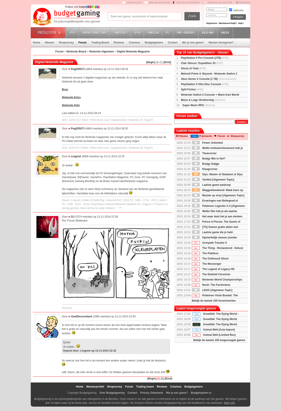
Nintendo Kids (71, 105)
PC (168, 32)
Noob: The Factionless (211, 284)
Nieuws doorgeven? (221, 42)
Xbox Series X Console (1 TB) (208, 78)
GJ (72, 216)
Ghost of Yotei (193, 68)
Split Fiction (192, 89)
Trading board (145, 386)
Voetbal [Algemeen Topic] (213, 179)
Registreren (211, 23)
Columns (134, 42)
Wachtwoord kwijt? (228, 23)
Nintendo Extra (71, 97)
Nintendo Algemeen (101, 51)
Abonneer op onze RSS (220, 2)
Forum (82, 42)
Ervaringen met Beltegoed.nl (215, 200)
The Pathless (205, 253)
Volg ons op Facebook (188, 2)
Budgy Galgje (205, 163)
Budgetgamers (154, 42)
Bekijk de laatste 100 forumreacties (214, 300)
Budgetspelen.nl (201, 392)
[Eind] (167, 62)
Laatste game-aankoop (211, 184)
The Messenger (207, 263)
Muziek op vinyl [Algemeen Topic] (218, 195)
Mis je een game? (193, 42)
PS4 (138, 32)
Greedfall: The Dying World (220, 319)
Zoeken (241, 122)
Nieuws (49, 42)
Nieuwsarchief (95, 386)
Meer (226, 32)
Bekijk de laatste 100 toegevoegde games (219, 340)
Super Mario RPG (198, 105)
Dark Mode (244, 2)
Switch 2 (121, 32)
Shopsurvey (66, 42)
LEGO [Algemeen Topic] (212, 290)
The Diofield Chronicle (211, 274)
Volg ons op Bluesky (159, 2)
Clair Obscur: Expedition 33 (202, 63)
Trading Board (100, 42)
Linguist (76, 156)
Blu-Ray (208, 32)
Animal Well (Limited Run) (219, 334)
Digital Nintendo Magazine (133, 51)
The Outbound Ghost (210, 258)
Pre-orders (186, 32)
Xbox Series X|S (95, 32)
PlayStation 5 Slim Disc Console (205, 84)
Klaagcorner (205, 169)
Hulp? (241, 23)
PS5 (73, 32)
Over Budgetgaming (112, 392)
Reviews (119, 42)
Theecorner (204, 153)
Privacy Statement (151, 392)
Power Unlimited (207, 142)
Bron (65, 89)
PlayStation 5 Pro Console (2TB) (205, 57)
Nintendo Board (76, 51)
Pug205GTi (78, 69)
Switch (154, 32)
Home (36, 42)
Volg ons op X (134, 2)
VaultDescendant (81, 316)
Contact (173, 42)
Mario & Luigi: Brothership (203, 100)
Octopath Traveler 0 (209, 242)
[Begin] (150, 62)
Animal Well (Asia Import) (219, 329)
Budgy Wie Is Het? (208, 158)
